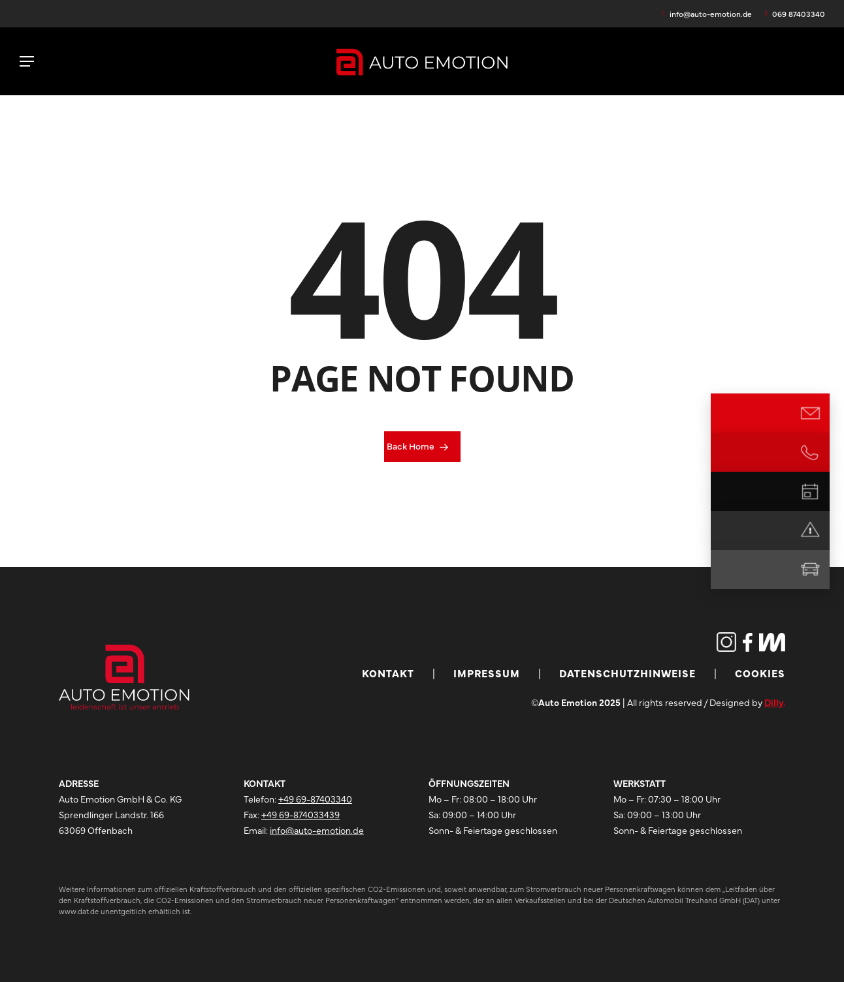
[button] (27, 61)
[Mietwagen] (810, 569)
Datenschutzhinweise (627, 673)
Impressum (486, 673)
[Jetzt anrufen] (810, 452)
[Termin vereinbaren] (810, 491)
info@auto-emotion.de (317, 829)
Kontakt (388, 673)
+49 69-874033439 (300, 814)
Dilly (773, 702)
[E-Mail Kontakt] (810, 413)
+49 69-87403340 (315, 798)
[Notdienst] (810, 530)
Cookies (760, 673)
